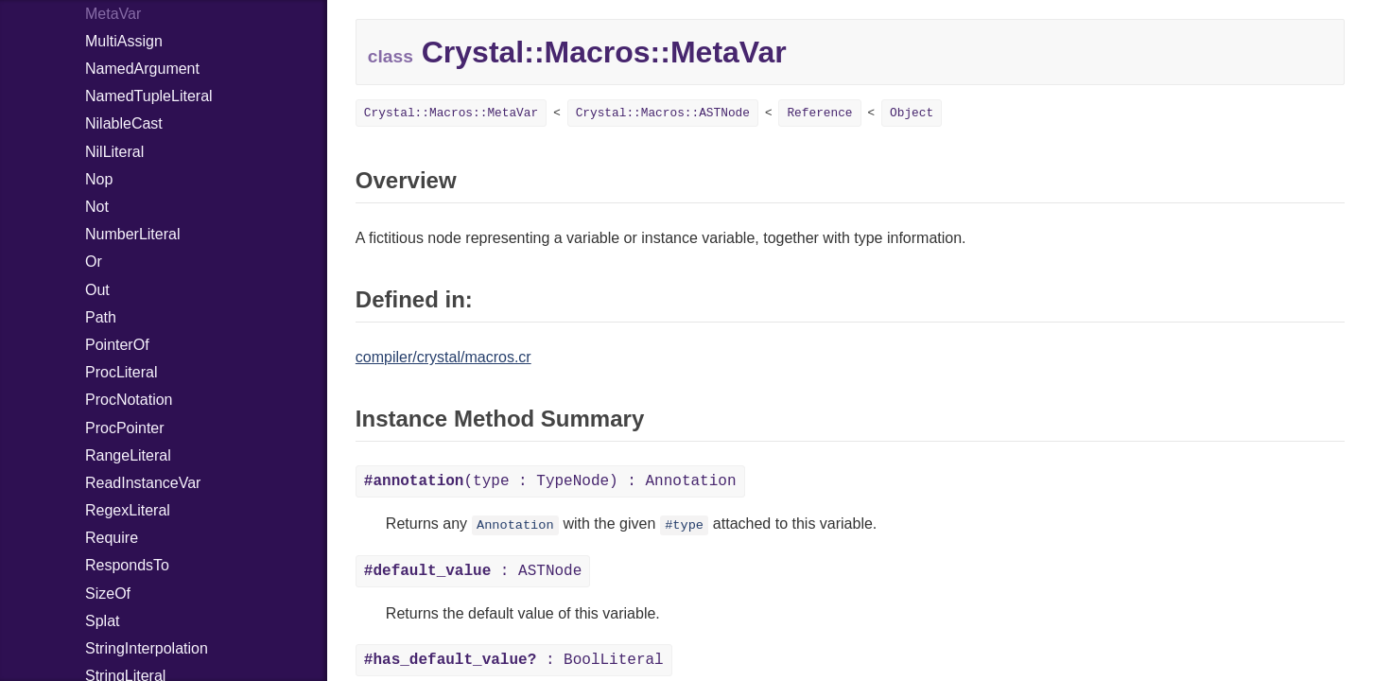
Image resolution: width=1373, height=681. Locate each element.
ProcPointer (125, 428)
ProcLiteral (121, 372)
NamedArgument (142, 69)
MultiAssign (124, 41)
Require (111, 538)
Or (93, 261)
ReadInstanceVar (142, 483)
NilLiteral (114, 152)
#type (684, 525)
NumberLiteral (132, 234)
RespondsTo (127, 565)
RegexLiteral (127, 510)
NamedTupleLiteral (149, 96)
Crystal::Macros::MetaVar (451, 113)
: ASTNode (473, 571)
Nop (99, 179)
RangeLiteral (128, 455)
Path (100, 317)
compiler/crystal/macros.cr (443, 357)
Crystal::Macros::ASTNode (663, 113)
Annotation (515, 525)
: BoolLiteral (514, 660)
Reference (819, 113)
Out (97, 290)
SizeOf (107, 593)
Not (97, 207)
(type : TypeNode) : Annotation (550, 481)
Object (911, 113)
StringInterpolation (146, 648)
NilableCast (124, 123)
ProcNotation (129, 400)
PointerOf (117, 345)
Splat (102, 621)
